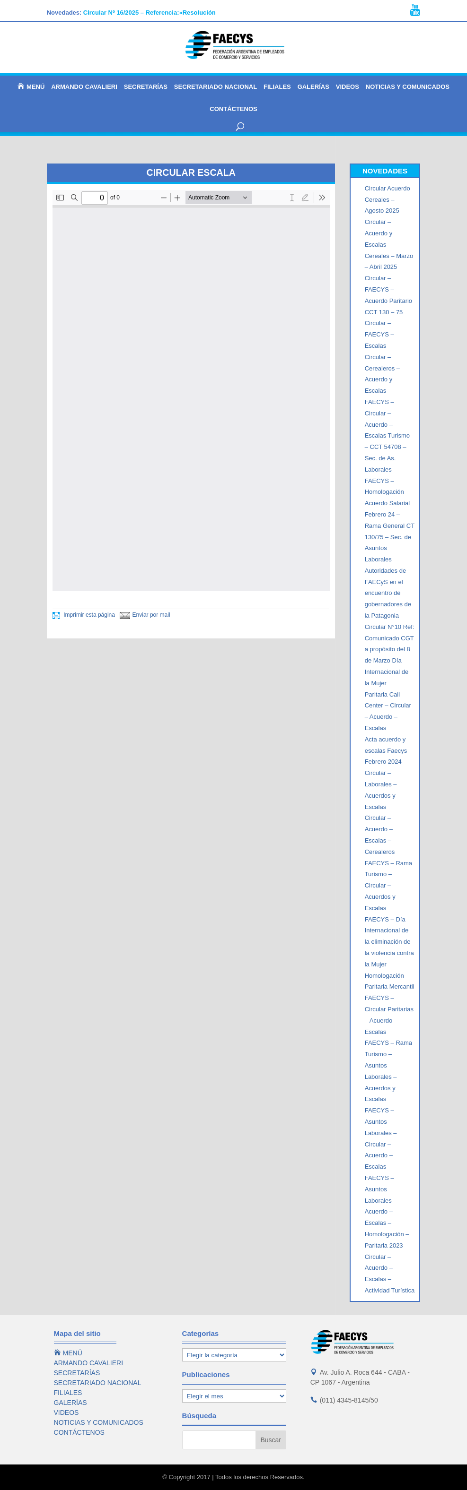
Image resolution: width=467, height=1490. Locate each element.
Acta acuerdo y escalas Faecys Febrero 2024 (386, 751)
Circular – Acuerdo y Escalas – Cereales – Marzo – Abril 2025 (389, 244)
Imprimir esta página (84, 615)
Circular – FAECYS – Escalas (379, 334)
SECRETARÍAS (145, 87)
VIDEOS (347, 87)
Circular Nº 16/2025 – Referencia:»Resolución (149, 12)
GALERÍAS (313, 87)
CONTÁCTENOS (233, 109)
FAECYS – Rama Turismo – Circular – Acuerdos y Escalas (388, 886)
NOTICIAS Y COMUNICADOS (407, 87)
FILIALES (277, 87)
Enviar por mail (145, 615)
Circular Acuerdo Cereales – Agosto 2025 (387, 200)
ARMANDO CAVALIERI (84, 87)
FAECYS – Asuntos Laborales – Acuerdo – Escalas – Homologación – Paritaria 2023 (387, 1211)
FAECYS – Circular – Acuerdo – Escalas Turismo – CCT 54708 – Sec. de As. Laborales (387, 435)
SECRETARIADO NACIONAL (215, 87)
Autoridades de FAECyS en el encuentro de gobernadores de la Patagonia (388, 593)
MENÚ (31, 86)
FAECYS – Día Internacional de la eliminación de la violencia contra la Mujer (389, 942)
